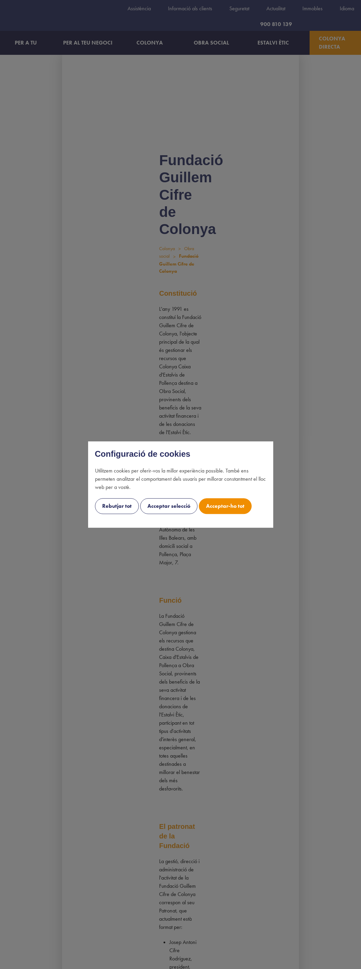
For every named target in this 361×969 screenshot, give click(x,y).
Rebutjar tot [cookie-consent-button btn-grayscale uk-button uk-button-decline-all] (117, 506)
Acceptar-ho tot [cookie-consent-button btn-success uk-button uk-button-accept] (225, 506)
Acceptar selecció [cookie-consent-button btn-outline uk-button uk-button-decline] (168, 506)
